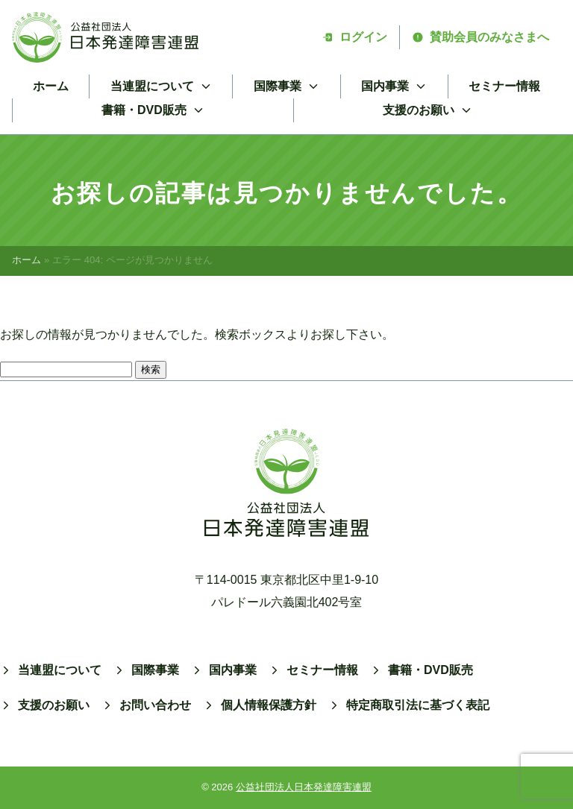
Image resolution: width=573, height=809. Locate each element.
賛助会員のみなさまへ (480, 37)
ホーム (51, 86)
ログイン (354, 37)
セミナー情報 (504, 86)
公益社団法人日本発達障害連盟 (304, 787)
